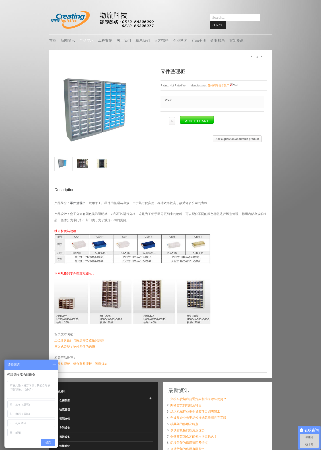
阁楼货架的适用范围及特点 (189, 442)
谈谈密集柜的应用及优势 (187, 430)
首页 (52, 40)
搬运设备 (64, 436)
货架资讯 (236, 40)
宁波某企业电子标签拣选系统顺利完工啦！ (200, 417)
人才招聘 (161, 40)
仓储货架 (64, 400)
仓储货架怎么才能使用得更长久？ (193, 436)
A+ (252, 57)
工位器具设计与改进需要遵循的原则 (79, 340)
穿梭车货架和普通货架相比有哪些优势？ (198, 399)
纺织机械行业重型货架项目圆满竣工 (195, 411)
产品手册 (199, 40)
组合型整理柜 (82, 363)
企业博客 (180, 40)
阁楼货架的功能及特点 (186, 405)
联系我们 (143, 40)
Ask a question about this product (237, 138)
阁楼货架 (101, 363)
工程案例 (105, 40)
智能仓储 (64, 418)
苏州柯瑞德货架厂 (218, 85)
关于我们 (124, 40)
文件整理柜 (62, 363)
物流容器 (64, 409)
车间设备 (64, 427)
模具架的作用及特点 (184, 423)
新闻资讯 (68, 40)
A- (261, 57)
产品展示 (86, 40)
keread (102, 20)
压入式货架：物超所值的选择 (74, 346)
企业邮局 (217, 40)
